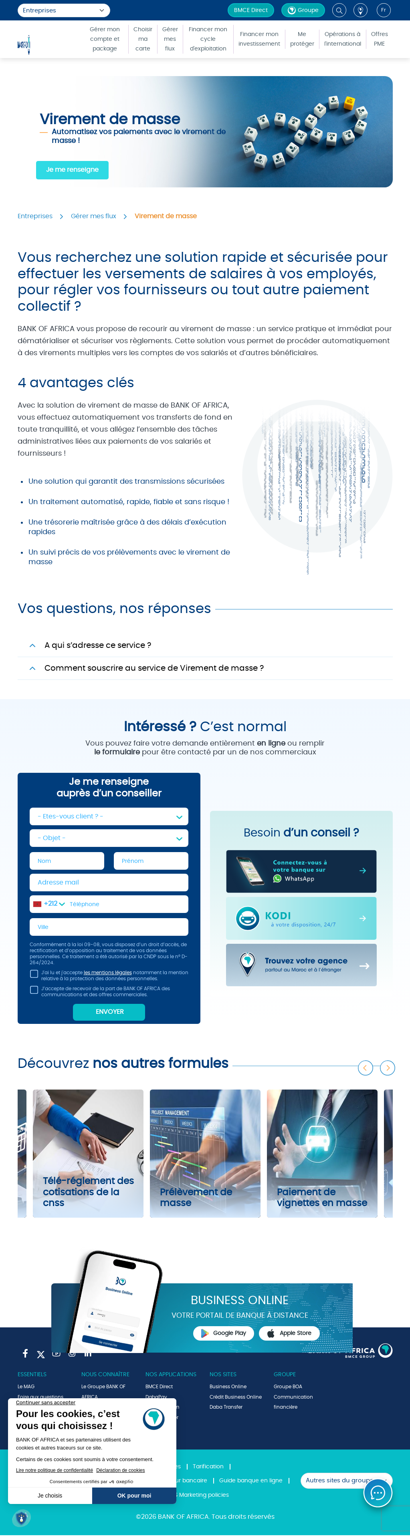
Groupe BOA (288, 1387)
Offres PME (379, 39)
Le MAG (26, 1387)
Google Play (223, 1334)
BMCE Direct (251, 10)
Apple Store (289, 1334)
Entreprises (35, 216)
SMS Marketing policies (197, 1496)
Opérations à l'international (342, 39)
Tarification (208, 1467)
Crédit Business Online (236, 1397)
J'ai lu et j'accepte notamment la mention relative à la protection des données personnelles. (109, 978)
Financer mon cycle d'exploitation (208, 39)
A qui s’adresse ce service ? (97, 645)
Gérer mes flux (170, 39)
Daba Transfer (226, 1407)
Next (388, 1067)
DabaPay (156, 1397)
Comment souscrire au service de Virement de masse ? (154, 668)
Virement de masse (166, 216)
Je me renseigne (72, 170)
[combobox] (49, 904)
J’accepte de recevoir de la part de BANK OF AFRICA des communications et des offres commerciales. (100, 994)
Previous (366, 1067)
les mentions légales (108, 973)
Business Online (228, 1387)
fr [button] (383, 10)
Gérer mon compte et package (105, 39)
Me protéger (302, 39)
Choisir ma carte (142, 39)
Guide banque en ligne (251, 1481)
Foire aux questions (40, 1397)
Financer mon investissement (259, 39)
